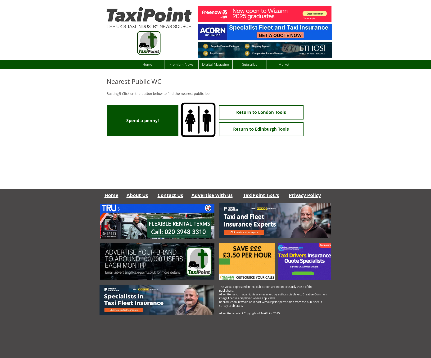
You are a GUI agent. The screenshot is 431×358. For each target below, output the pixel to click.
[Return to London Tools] (261, 112)
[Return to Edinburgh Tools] (261, 129)
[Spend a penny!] (142, 120)
